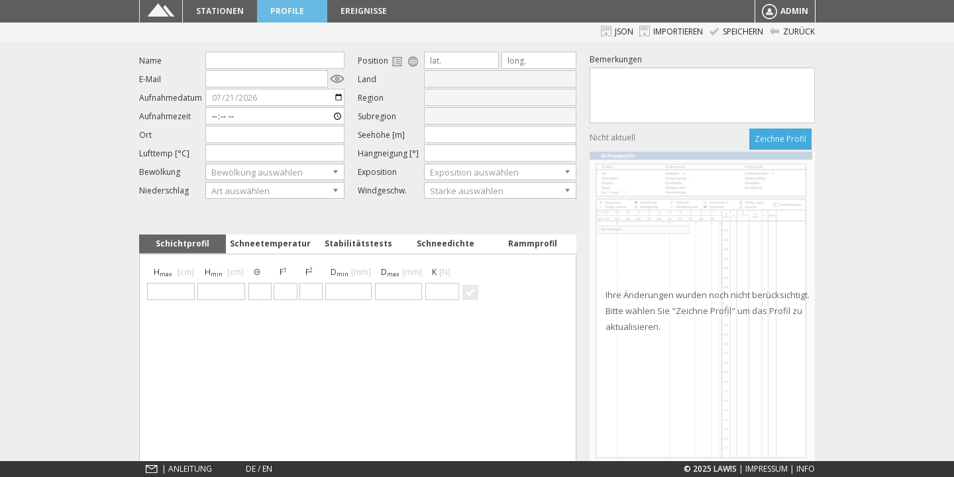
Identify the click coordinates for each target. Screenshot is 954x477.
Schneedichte (445, 243)
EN (267, 468)
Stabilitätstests (358, 243)
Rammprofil (532, 243)
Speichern (736, 31)
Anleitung (190, 468)
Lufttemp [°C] (164, 153)
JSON (617, 31)
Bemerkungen (616, 59)
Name (150, 60)
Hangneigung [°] (388, 153)
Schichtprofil (182, 243)
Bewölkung (159, 172)
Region (371, 97)
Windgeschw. (382, 190)
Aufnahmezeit (165, 116)
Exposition (377, 172)
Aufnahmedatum (170, 97)
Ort (145, 134)
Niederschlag (164, 190)
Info (805, 468)
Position (389, 60)
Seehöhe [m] (381, 134)
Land (367, 79)
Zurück (792, 31)
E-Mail (150, 79)
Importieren (671, 31)
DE (251, 468)
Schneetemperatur (270, 243)
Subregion (377, 116)
